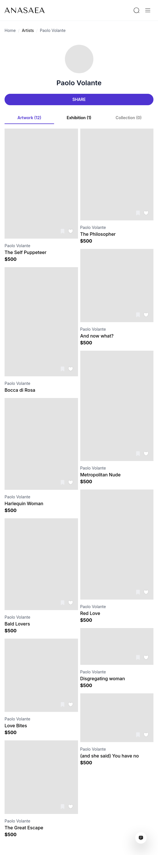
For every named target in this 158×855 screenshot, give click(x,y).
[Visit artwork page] (41, 184)
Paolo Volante (52, 30)
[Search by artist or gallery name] (136, 10)
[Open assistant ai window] (141, 838)
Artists (28, 30)
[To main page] (25, 10)
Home (10, 30)
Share (78, 99)
